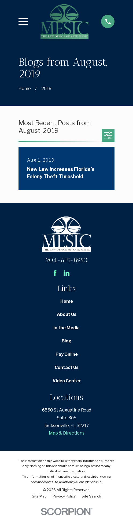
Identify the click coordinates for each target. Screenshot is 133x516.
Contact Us (67, 367)
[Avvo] (78, 273)
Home (66, 301)
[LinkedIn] (66, 273)
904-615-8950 (66, 260)
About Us (66, 314)
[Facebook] (55, 273)
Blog (66, 340)
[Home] (64, 21)
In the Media (66, 327)
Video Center (67, 380)
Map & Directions (66, 433)
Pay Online (67, 354)
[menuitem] (39, 496)
